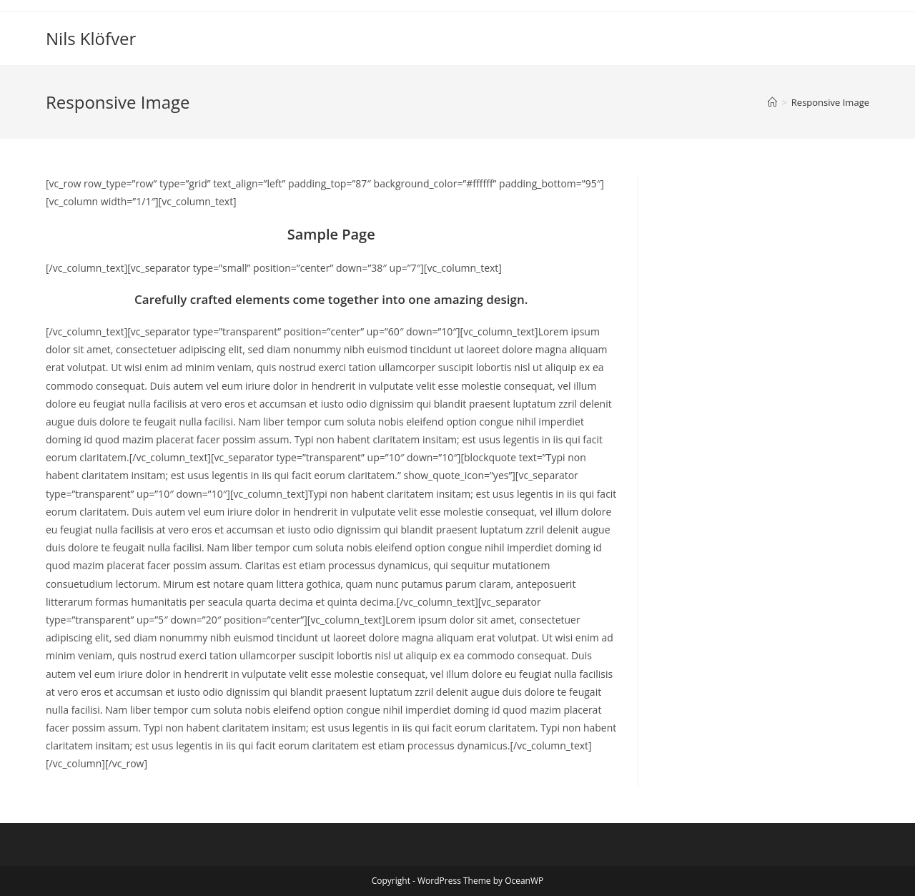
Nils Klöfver (91, 38)
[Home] (772, 102)
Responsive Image (830, 102)
